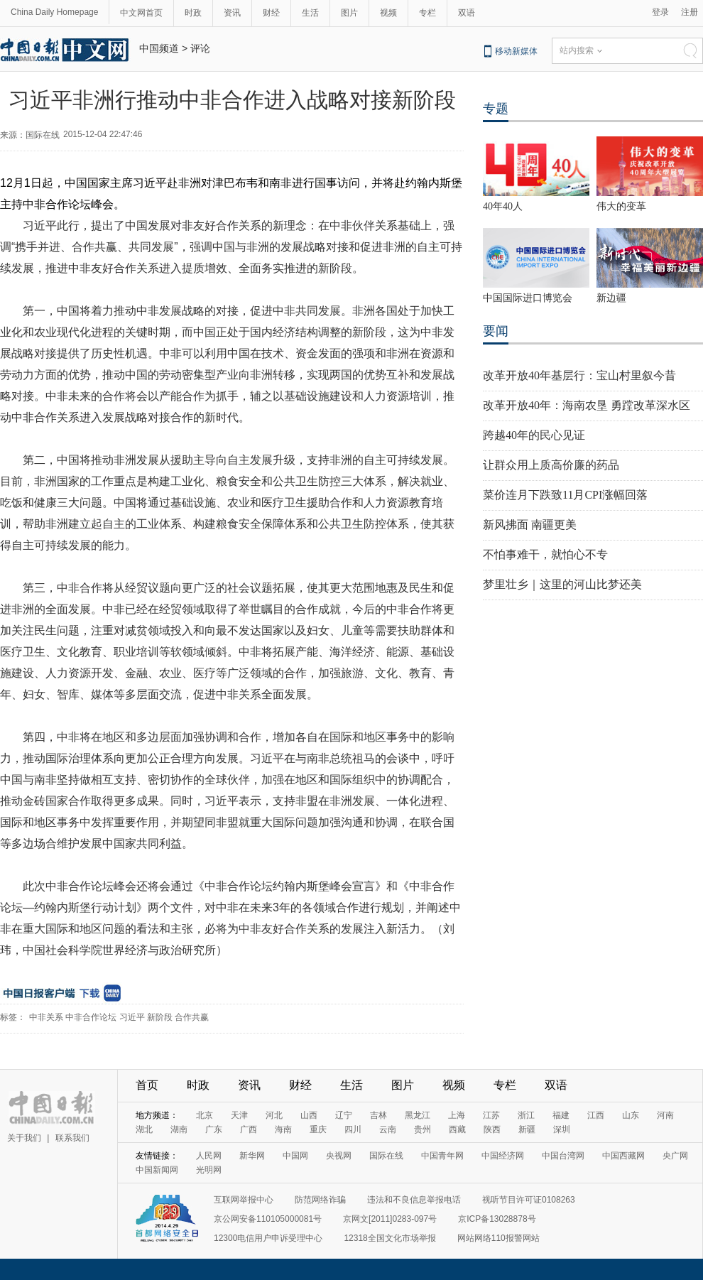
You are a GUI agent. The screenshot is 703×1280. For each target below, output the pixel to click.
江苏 (491, 1115)
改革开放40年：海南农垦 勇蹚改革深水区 (586, 405)
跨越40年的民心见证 (534, 435)
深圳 (561, 1129)
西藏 (457, 1129)
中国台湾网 (563, 1156)
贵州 (422, 1129)
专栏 (427, 13)
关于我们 (24, 1138)
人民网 (209, 1156)
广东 (213, 1129)
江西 (595, 1115)
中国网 (295, 1156)
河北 (274, 1115)
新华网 (252, 1156)
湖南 (178, 1129)
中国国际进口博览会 (527, 298)
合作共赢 (192, 1017)
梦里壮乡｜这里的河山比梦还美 (562, 584)
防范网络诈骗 (320, 1200)
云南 (387, 1129)
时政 (193, 13)
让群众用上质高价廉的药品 (551, 465)
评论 (200, 48)
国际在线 (386, 1156)
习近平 (132, 1017)
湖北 (144, 1129)
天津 (239, 1115)
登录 (660, 12)
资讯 (232, 13)
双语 (466, 13)
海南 (283, 1129)
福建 (561, 1115)
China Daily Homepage (54, 12)
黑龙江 (417, 1115)
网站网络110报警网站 (498, 1238)
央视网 (339, 1156)
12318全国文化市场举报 (389, 1238)
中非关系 (46, 1017)
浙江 (526, 1115)
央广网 (675, 1156)
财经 (271, 13)
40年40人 (503, 206)
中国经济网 (502, 1156)
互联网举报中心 (243, 1200)
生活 (310, 13)
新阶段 (160, 1017)
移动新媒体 (516, 51)
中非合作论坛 (90, 1017)
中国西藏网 (623, 1156)
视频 (388, 13)
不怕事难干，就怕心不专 (545, 554)
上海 (456, 1115)
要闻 (495, 331)
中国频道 (159, 48)
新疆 (526, 1129)
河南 (665, 1115)
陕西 (492, 1129)
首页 (147, 1085)
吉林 (378, 1115)
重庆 (318, 1129)
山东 (630, 1115)
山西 (308, 1115)
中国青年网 (442, 1156)
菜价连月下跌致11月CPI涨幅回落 (565, 495)
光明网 (209, 1170)
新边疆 (611, 298)
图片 (349, 13)
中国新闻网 (157, 1170)
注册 (689, 12)
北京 (204, 1115)
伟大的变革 (621, 206)
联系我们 (72, 1138)
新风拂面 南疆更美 (530, 525)
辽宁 (343, 1115)
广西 (248, 1129)
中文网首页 (141, 13)
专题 (495, 109)
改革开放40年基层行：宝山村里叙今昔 (579, 375)
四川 (352, 1129)
